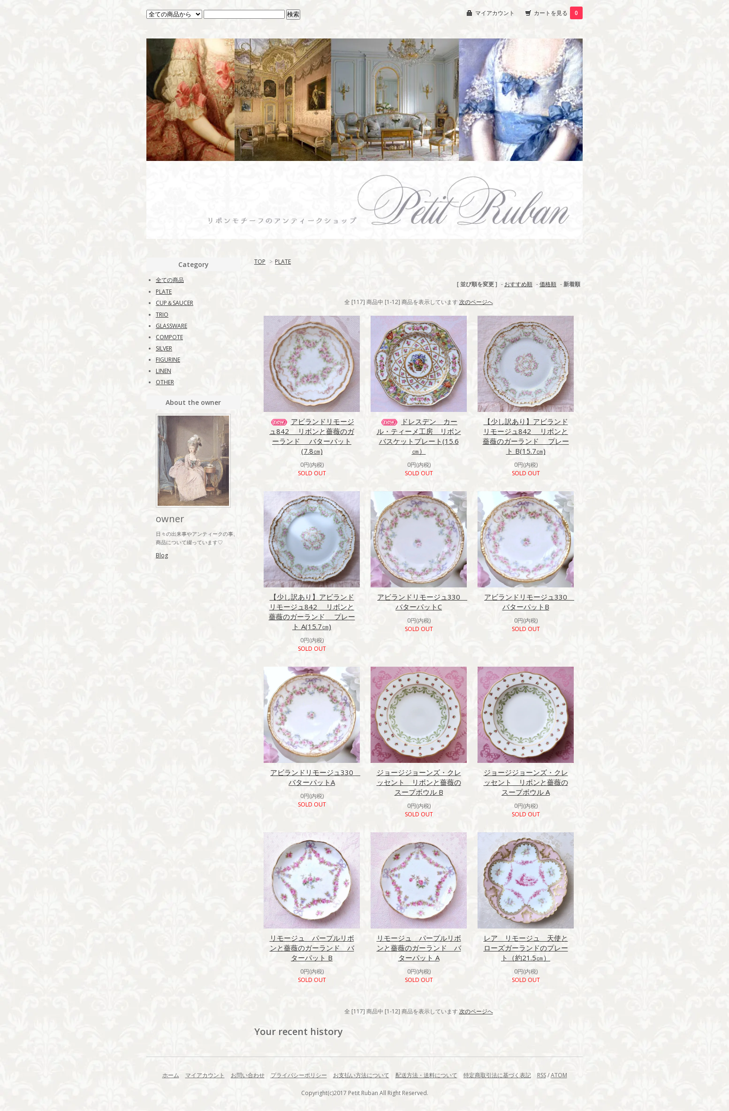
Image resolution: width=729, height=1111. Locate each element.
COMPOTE (169, 337)
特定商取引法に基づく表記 (497, 1075)
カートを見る (558, 13)
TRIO (162, 315)
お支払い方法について (361, 1075)
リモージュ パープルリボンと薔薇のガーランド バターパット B (312, 947)
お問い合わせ (248, 1075)
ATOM (559, 1075)
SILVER (164, 348)
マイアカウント (495, 13)
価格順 (547, 284)
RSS (541, 1075)
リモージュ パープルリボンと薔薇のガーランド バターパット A (419, 947)
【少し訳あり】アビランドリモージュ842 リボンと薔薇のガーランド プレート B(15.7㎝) (526, 436)
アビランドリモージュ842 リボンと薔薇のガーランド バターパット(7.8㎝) (311, 436)
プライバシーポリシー (299, 1075)
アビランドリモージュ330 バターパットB (529, 601)
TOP (260, 262)
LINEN (163, 371)
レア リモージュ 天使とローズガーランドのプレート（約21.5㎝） (526, 947)
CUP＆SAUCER (174, 303)
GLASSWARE (171, 326)
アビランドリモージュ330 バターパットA (315, 777)
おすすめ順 (518, 284)
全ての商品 (170, 280)
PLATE (283, 262)
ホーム (170, 1075)
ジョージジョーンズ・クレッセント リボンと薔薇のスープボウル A (526, 782)
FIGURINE (168, 360)
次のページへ (476, 302)
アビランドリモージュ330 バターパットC (422, 601)
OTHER (165, 382)
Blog (162, 555)
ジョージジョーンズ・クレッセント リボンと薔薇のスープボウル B (419, 782)
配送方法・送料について (426, 1075)
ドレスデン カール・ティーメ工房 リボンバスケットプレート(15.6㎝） (419, 436)
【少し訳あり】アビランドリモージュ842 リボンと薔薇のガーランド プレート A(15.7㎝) (312, 611)
